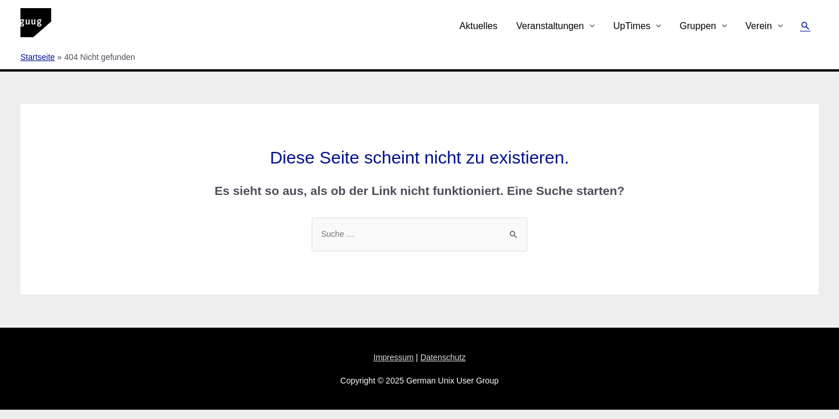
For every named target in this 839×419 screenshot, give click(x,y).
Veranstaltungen (550, 25)
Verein (758, 25)
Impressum (393, 357)
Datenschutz (443, 357)
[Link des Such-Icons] (805, 25)
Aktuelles (478, 25)
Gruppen (697, 25)
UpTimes (631, 25)
